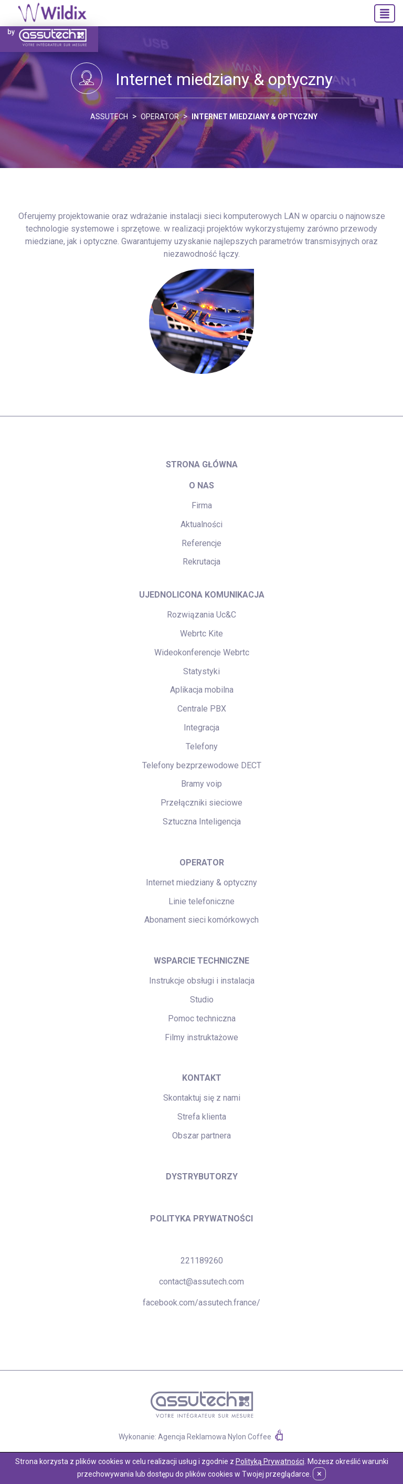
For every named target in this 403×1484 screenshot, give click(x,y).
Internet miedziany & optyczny (254, 116)
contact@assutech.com (201, 1282)
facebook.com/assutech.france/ (201, 1303)
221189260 (202, 1261)
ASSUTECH (109, 116)
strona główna (202, 464)
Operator (160, 116)
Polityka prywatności (201, 1219)
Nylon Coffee (249, 1437)
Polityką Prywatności (270, 1461)
